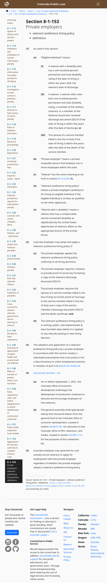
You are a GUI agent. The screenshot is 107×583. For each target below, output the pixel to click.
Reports (68, 544)
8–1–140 (11, 266)
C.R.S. (13, 11)
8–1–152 (13, 447)
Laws (93, 533)
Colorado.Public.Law (51, 4)
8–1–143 (12, 312)
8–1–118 (12, 129)
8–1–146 (12, 376)
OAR (93, 537)
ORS (98, 537)
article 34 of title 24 (69, 365)
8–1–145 (13, 353)
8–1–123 (12, 185)
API (65, 532)
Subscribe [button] (12, 532)
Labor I (31, 11)
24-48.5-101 (55, 426)
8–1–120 (12, 151)
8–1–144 (12, 335)
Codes (94, 515)
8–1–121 (13, 163)
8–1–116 (13, 94)
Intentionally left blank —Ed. (47, 373)
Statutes (95, 524)
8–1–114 (13, 54)
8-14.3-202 (64, 178)
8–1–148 (13, 403)
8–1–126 (13, 218)
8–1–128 (13, 233)
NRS (93, 528)
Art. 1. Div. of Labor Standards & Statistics (28, 14)
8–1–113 (12, 34)
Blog (66, 523)
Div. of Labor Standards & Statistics (53, 11)
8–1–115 (12, 75)
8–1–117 (12, 112)
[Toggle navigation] (98, 4)
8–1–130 (13, 257)
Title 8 (22, 11)
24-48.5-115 (75, 435)
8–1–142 (13, 292)
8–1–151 (13, 429)
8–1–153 (13, 471)
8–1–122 (13, 175)
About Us (68, 527)
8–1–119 (13, 141)
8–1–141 (11, 280)
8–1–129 (12, 246)
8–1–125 (13, 200)
